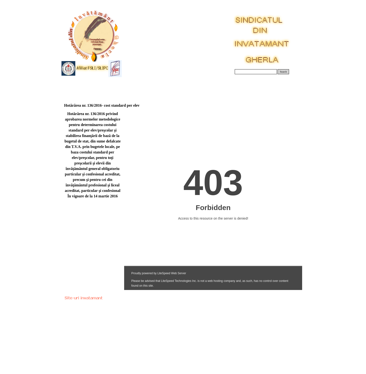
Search (283, 71)
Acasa (76, 86)
